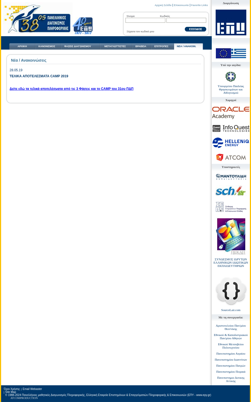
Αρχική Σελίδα (163, 5)
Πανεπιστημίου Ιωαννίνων (231, 359)
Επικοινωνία (181, 5)
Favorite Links (199, 5)
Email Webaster (32, 388)
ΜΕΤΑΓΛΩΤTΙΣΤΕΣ (115, 46)
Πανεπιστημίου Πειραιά (231, 371)
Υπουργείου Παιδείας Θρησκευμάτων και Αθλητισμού (231, 89)
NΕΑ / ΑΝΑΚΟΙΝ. (186, 46)
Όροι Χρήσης (12, 388)
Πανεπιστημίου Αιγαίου (230, 353)
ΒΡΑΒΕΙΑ (140, 46)
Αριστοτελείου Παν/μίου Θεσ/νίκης (231, 327)
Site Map (10, 392)
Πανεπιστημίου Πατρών (230, 365)
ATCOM (15, 398)
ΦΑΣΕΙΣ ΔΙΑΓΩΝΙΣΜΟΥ (77, 46)
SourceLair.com (231, 310)
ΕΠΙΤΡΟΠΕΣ (161, 46)
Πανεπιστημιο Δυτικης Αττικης (231, 379)
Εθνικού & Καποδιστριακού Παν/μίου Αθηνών (231, 336)
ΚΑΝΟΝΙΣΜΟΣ (46, 46)
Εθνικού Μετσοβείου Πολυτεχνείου (231, 346)
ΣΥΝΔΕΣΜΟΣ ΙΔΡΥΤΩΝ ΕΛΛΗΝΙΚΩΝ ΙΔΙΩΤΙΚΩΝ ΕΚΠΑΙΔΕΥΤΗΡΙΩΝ (230, 262)
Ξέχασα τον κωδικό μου (140, 31)
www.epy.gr (203, 395)
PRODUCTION (29, 398)
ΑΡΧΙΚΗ (22, 46)
